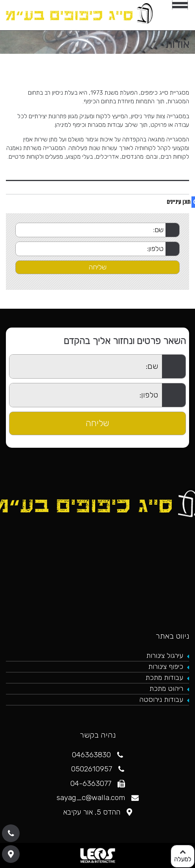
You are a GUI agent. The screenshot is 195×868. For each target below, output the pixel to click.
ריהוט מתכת (166, 688)
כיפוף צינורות (165, 666)
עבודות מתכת (164, 677)
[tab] (97, 177)
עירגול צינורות (164, 655)
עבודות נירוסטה (161, 699)
